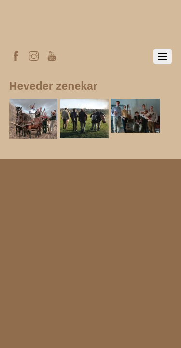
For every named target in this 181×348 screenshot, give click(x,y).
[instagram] (34, 54)
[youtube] (51, 54)
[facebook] (16, 54)
